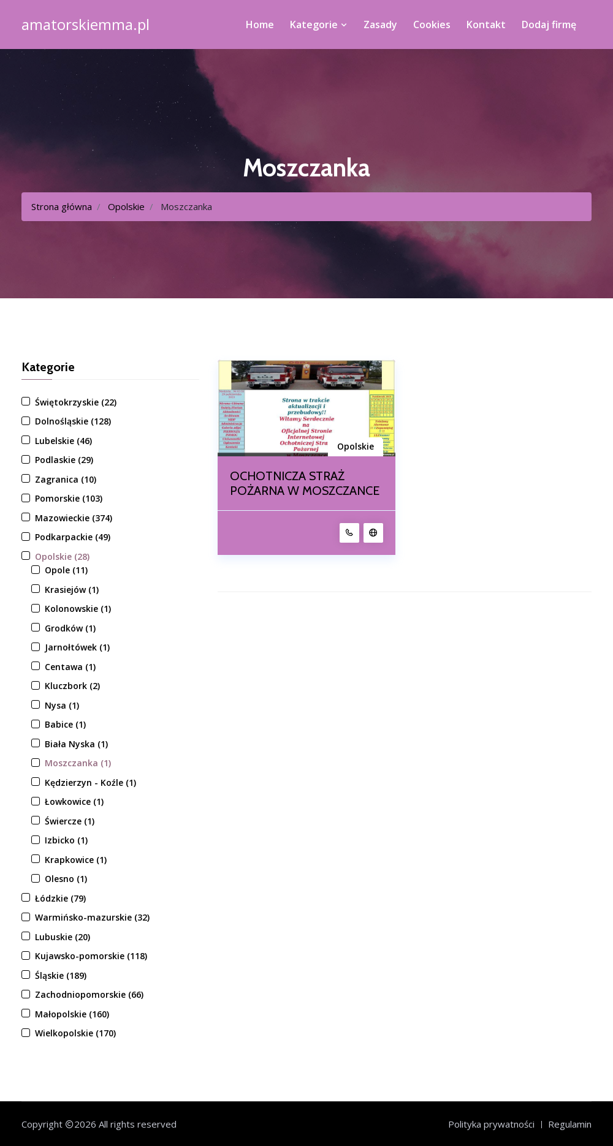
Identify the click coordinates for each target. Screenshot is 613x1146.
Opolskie (126, 206)
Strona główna (61, 206)
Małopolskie (72, 1014)
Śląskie (60, 975)
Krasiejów (72, 589)
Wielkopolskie (75, 1033)
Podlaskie (64, 460)
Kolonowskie (78, 608)
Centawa (70, 667)
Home (260, 24)
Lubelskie (63, 441)
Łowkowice (74, 801)
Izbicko (66, 840)
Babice (65, 724)
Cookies (432, 24)
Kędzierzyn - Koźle (90, 782)
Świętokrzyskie (75, 402)
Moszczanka (78, 763)
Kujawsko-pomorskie (91, 956)
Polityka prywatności (491, 1124)
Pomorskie (68, 498)
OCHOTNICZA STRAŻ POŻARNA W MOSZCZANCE (304, 483)
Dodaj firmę (549, 24)
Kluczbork (72, 686)
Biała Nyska (76, 744)
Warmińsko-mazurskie (92, 917)
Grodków (70, 628)
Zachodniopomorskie (89, 994)
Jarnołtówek (77, 647)
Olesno (66, 878)
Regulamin (570, 1124)
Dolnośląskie (73, 421)
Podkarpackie (72, 537)
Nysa (62, 705)
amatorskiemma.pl (85, 24)
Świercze (69, 821)
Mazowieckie (73, 518)
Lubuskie (62, 937)
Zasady (380, 24)
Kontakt (486, 24)
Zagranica (65, 479)
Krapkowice (76, 859)
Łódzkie (60, 898)
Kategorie (319, 24)
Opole (66, 570)
